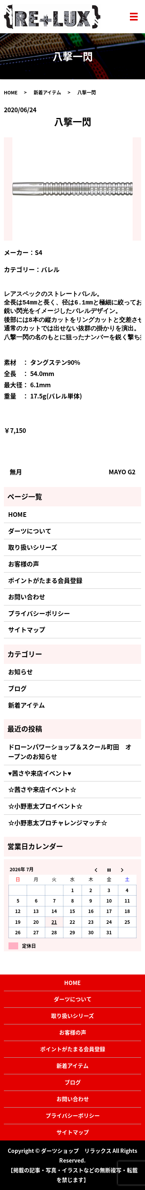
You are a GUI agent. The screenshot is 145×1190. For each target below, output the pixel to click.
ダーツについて (29, 530)
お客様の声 (23, 563)
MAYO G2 (122, 471)
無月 (16, 471)
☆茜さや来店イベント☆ (42, 789)
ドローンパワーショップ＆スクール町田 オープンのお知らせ (69, 751)
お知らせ (20, 671)
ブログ (17, 688)
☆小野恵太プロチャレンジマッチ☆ (57, 822)
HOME (10, 92)
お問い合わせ (26, 596)
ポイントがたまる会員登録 (45, 580)
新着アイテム (47, 92)
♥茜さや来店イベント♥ (39, 773)
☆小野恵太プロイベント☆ (45, 805)
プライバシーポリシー (39, 613)
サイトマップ (26, 629)
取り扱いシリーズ (32, 547)
